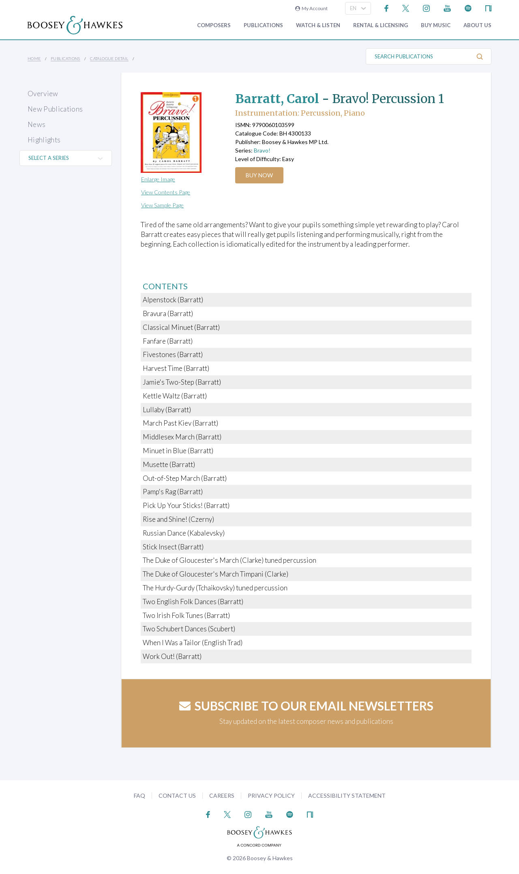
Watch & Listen (318, 25)
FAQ (139, 795)
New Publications (55, 109)
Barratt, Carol (277, 98)
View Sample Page (162, 205)
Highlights (44, 140)
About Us (477, 25)
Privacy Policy (271, 795)
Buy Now (259, 175)
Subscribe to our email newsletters (306, 705)
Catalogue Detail (109, 58)
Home (34, 58)
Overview (43, 93)
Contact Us (177, 795)
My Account (311, 8)
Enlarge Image (158, 179)
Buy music (435, 25)
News (36, 124)
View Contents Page (165, 192)
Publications (263, 25)
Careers (221, 795)
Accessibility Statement (347, 795)
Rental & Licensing (380, 25)
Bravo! (262, 150)
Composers (214, 25)
